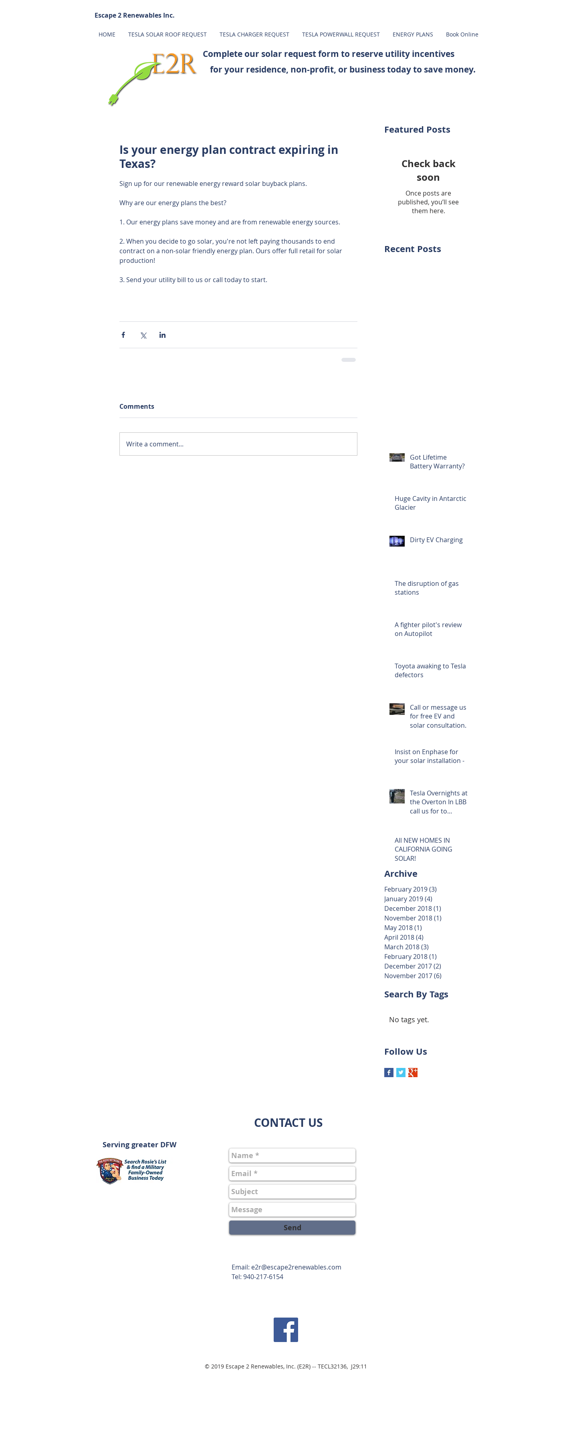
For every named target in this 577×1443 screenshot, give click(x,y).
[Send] (292, 1228)
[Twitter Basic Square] (401, 1072)
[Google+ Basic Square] (413, 1072)
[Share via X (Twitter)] (143, 335)
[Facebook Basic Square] (388, 1072)
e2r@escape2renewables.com (296, 1267)
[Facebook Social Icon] (286, 1330)
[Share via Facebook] (123, 335)
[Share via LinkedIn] (162, 335)
